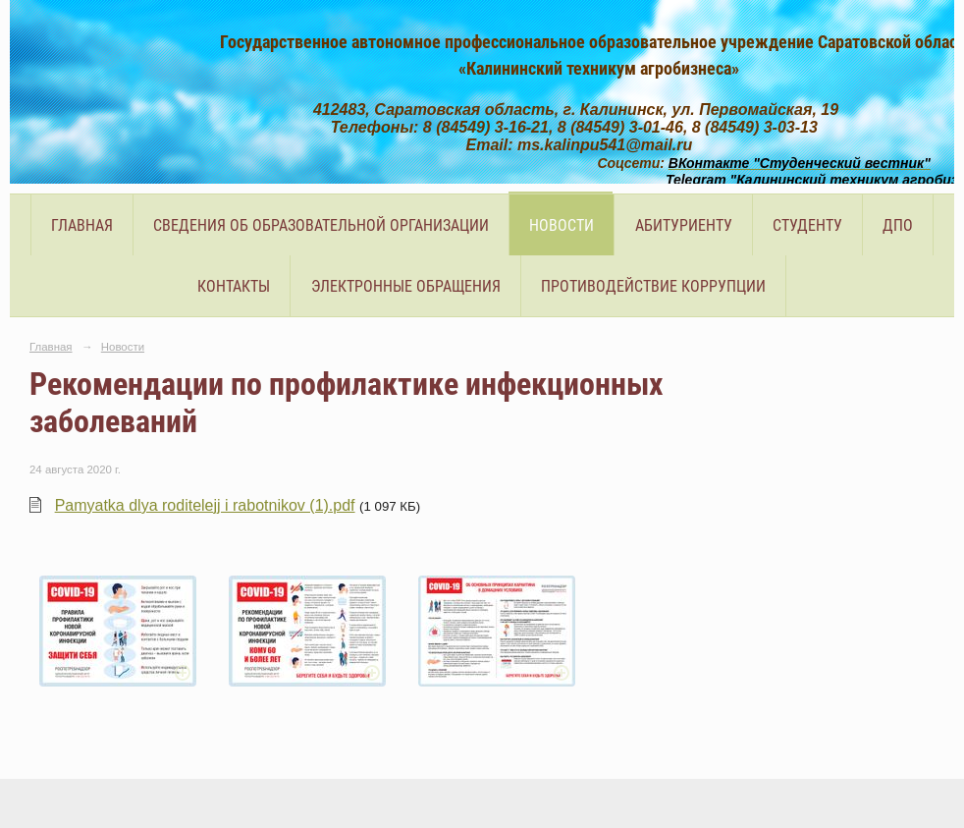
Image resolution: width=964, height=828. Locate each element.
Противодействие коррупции (653, 286)
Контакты (233, 286)
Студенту (807, 225)
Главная (82, 225)
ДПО (898, 225)
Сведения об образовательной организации (321, 225)
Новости (561, 225)
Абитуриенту (683, 225)
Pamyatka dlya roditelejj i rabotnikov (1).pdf (205, 505)
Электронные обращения (406, 286)
